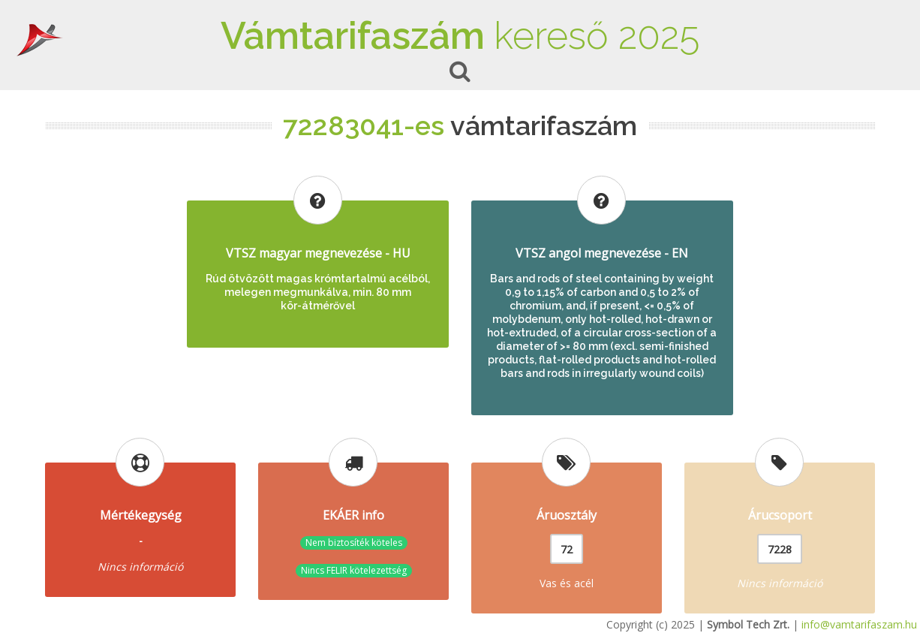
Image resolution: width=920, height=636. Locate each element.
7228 (780, 549)
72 (567, 549)
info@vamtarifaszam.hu (859, 624)
